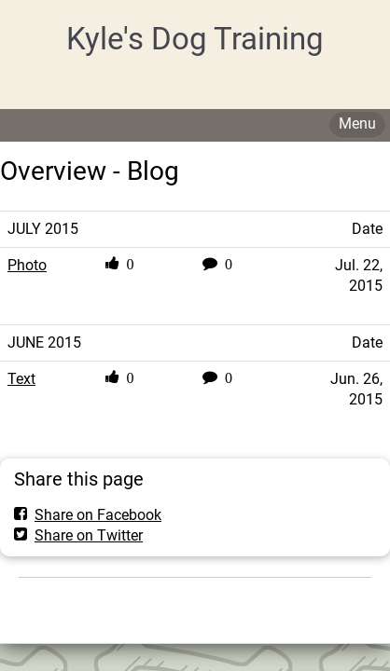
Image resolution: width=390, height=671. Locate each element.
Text (21, 379)
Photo (27, 265)
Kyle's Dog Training (195, 39)
